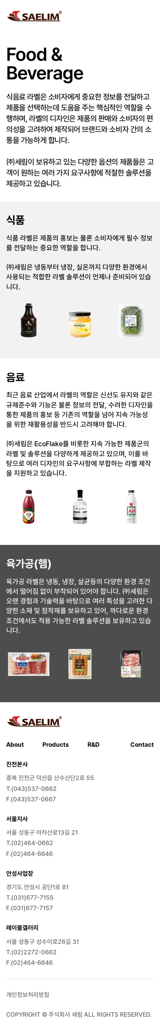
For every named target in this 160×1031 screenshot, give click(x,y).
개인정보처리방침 (27, 994)
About (15, 744)
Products (55, 744)
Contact (142, 744)
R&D (93, 744)
